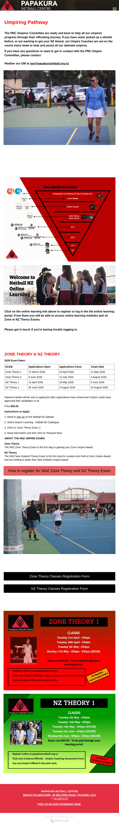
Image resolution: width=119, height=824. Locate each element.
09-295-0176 (61, 798)
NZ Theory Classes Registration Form (59, 588)
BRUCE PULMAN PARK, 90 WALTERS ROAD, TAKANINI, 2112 (59, 795)
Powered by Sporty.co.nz (59, 816)
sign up (21, 416)
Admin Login (59, 820)
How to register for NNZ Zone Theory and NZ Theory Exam (59, 471)
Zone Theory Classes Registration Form (59, 576)
